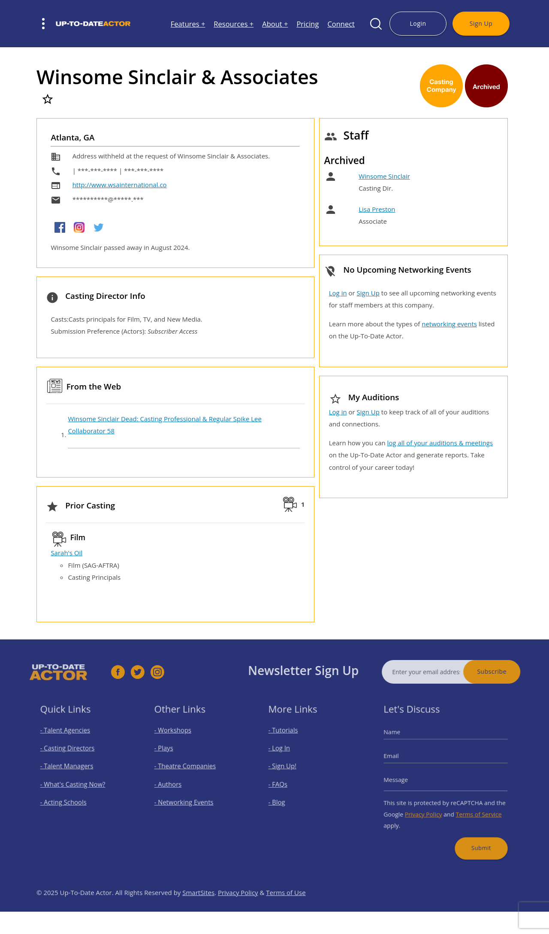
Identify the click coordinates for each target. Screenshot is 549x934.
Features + (188, 24)
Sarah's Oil (66, 552)
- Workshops (177, 738)
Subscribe (508, 671)
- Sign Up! (287, 768)
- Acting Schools (67, 799)
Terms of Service (473, 809)
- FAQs (284, 784)
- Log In (285, 753)
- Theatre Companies (187, 768)
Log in (338, 293)
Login (418, 23)
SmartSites (198, 908)
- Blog (283, 799)
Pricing (307, 24)
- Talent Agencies (69, 738)
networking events (449, 323)
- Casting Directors (70, 753)
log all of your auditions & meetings (440, 442)
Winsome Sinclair (384, 176)
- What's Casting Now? (75, 784)
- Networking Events (186, 799)
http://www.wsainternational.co (119, 184)
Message (404, 779)
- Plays (170, 753)
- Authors (173, 784)
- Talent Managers (70, 768)
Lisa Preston (377, 209)
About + (275, 24)
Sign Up (481, 23)
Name (401, 739)
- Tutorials (288, 738)
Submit (475, 837)
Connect (341, 24)
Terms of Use (285, 908)
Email (400, 760)
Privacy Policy (427, 809)
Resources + (233, 24)
